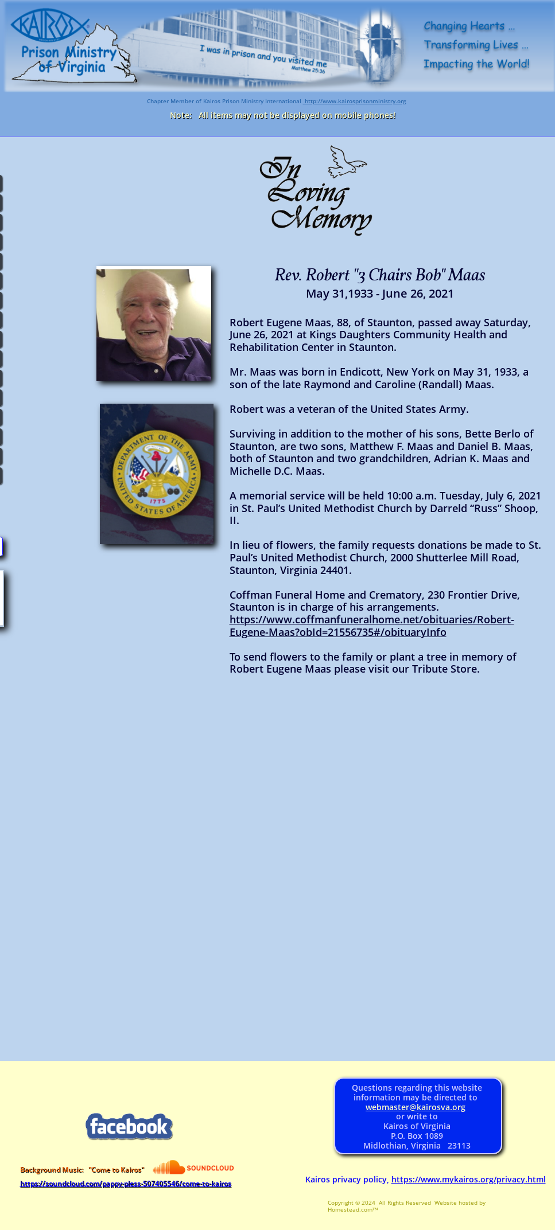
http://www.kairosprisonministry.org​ (354, 101)
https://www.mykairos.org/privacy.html (468, 1179)
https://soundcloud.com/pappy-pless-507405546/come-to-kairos (125, 1183)
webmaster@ (391, 1107)
